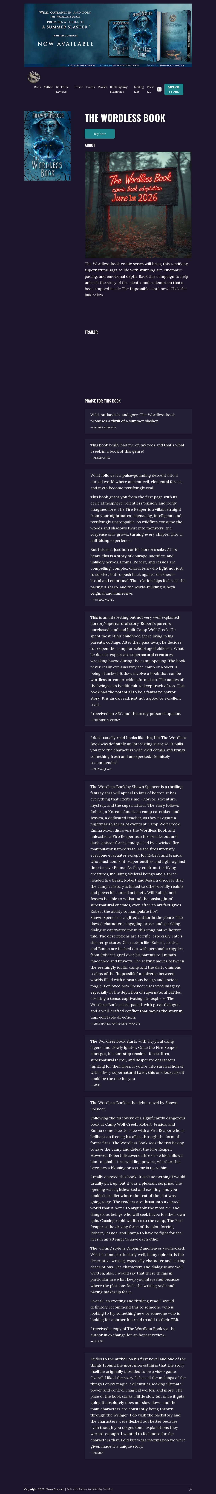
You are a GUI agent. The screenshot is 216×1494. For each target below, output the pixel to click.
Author (48, 87)
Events (90, 87)
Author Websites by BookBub (96, 1489)
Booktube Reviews (62, 89)
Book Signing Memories (119, 89)
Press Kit (150, 89)
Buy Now (100, 134)
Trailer (102, 87)
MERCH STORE (173, 89)
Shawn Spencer (55, 1489)
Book (37, 87)
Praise (78, 87)
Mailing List (139, 89)
